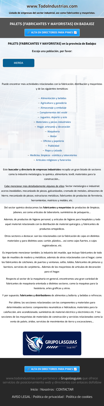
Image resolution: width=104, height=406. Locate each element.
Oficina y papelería (53, 141)
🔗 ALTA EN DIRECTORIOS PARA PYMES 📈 (52, 32)
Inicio (34, 390)
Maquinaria (54, 131)
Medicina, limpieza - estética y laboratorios (53, 155)
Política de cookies (79, 397)
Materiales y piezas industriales (53, 122)
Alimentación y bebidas (53, 98)
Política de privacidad (48, 397)
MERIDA (18, 63)
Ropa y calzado (53, 150)
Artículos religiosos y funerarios (53, 160)
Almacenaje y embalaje (53, 107)
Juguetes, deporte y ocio (53, 117)
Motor (53, 136)
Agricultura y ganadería (54, 103)
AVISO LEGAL (21, 397)
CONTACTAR (64, 390)
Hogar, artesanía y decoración (53, 126)
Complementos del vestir (53, 112)
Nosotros (47, 390)
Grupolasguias (71, 378)
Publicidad (53, 145)
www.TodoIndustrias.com (52, 6)
